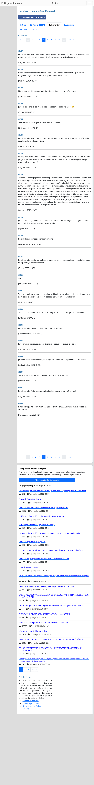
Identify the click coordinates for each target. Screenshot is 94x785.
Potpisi (37, 25)
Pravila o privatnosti (28, 29)
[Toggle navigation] (89, 3)
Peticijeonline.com (11, 3)
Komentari (54, 25)
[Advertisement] (54, 61)
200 (69, 39)
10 (59, 39)
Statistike (69, 25)
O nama (25, 772)
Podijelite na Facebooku (31, 17)
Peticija (23, 25)
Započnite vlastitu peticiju (47, 543)
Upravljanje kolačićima (31, 769)
